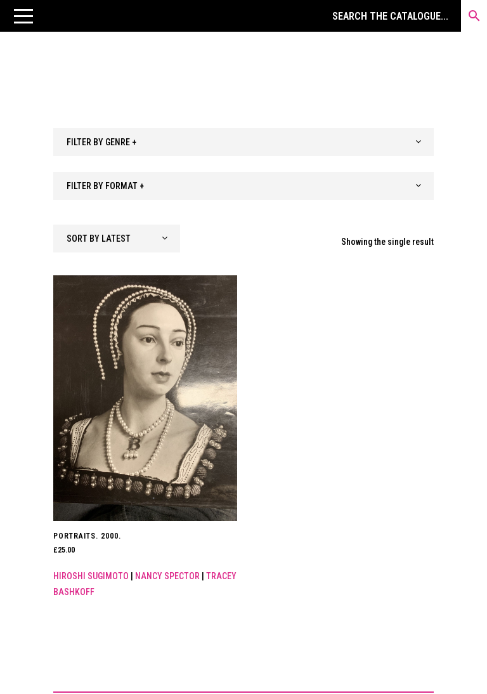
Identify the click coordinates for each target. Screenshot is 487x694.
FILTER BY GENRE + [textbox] (101, 142)
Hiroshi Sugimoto (91, 576)
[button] (23, 16)
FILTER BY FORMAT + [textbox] (105, 186)
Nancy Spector (167, 576)
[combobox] (243, 142)
